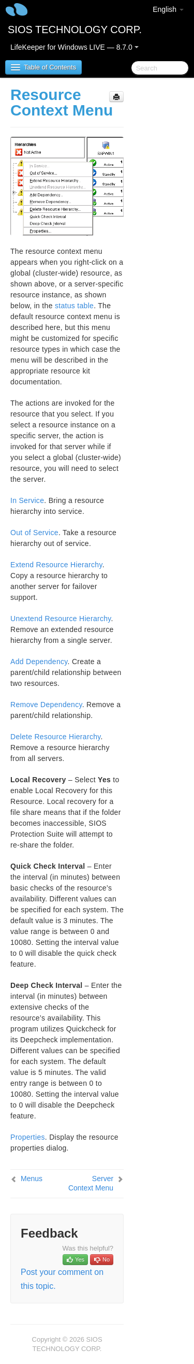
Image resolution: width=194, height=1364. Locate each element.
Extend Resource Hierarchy (56, 565)
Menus (31, 1178)
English (168, 9)
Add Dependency (39, 661)
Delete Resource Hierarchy (55, 737)
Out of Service (34, 532)
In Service (27, 500)
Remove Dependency (46, 704)
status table (74, 305)
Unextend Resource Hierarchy (60, 618)
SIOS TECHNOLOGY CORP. (75, 29)
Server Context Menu (90, 1183)
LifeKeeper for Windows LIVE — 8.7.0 (74, 47)
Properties (27, 1137)
